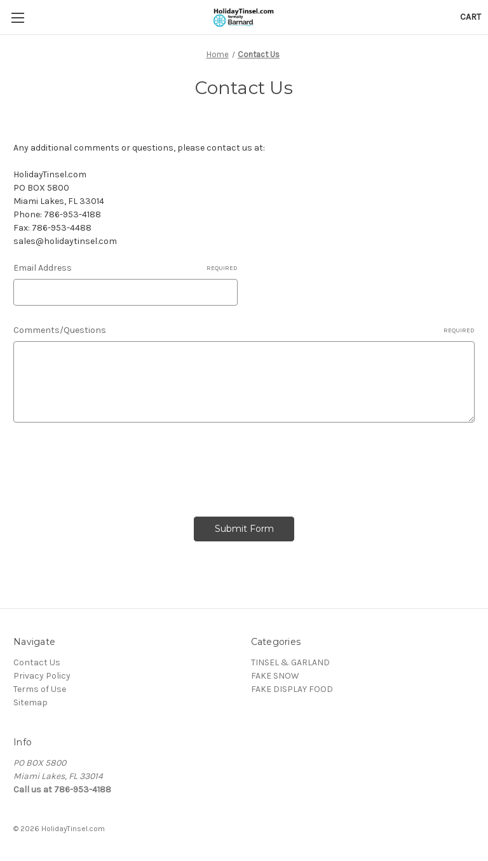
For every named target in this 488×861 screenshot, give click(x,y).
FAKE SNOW (275, 675)
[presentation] (110, 465)
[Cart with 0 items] (470, 16)
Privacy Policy (42, 675)
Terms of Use (39, 689)
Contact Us (36, 662)
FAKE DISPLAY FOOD (292, 689)
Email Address (125, 268)
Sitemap (30, 702)
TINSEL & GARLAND (290, 662)
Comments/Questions (244, 330)
